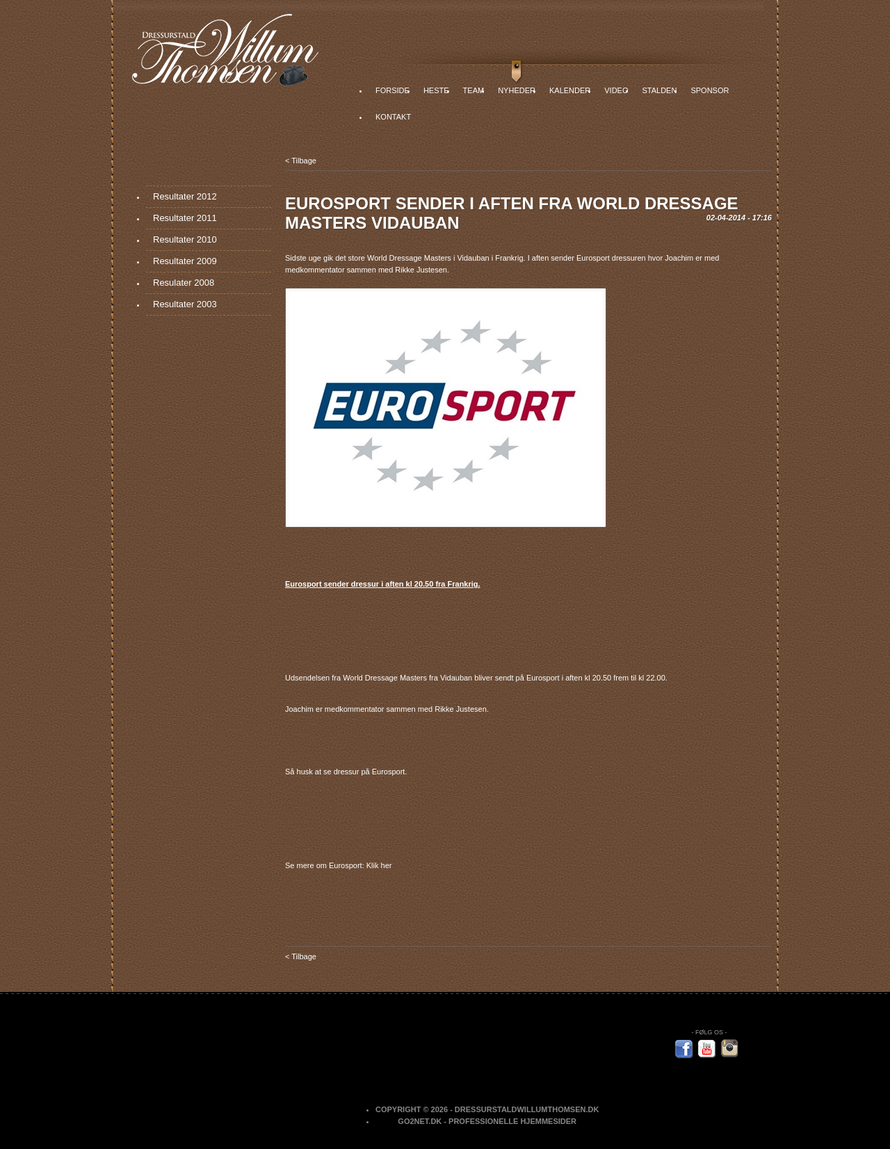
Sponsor (709, 90)
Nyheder (516, 90)
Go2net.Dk (420, 1121)
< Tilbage (300, 160)
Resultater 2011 (185, 218)
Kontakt (393, 117)
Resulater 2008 (183, 282)
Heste (436, 90)
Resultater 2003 (185, 304)
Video (616, 90)
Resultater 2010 (185, 239)
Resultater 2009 (185, 261)
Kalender (569, 90)
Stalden (659, 90)
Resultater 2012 (185, 196)
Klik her (379, 865)
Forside (392, 90)
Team (474, 90)
